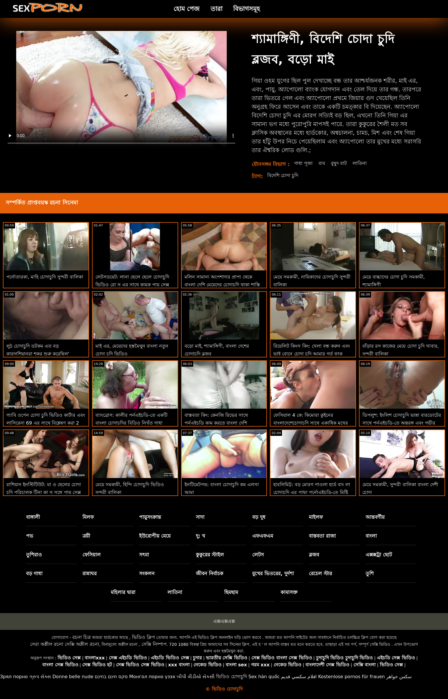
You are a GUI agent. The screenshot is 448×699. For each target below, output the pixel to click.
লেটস (258, 555)
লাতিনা (360, 163)
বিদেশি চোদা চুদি (282, 175)
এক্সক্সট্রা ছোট (379, 555)
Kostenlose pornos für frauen (351, 676)
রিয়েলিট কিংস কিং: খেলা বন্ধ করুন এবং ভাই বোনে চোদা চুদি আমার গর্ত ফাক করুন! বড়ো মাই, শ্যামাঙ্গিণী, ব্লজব (311, 353)
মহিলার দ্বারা (123, 592)
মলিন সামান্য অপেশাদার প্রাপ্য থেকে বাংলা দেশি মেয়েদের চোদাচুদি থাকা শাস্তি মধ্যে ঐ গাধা (222, 284)
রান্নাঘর (89, 573)
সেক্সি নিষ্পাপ (154, 644)
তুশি (370, 573)
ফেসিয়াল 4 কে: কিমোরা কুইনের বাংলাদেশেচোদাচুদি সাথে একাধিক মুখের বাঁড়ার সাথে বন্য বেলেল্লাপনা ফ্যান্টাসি (310, 423)
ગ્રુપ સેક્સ (40, 676)
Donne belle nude (72, 676)
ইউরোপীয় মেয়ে (155, 536)
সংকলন (146, 573)
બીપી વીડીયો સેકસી (196, 676)
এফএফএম (262, 536)
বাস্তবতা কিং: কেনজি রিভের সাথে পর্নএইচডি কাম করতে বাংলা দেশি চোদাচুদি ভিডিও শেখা (216, 423)
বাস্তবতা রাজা (322, 536)
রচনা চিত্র (81, 637)
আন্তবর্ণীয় (375, 517)
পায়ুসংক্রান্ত (150, 517)
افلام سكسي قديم (299, 676)
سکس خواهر (399, 676)
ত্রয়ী (86, 536)
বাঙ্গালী (33, 517)
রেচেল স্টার (320, 573)
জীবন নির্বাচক (209, 573)
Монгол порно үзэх (152, 676)
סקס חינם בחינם (111, 676)
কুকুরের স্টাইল (210, 555)
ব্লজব (314, 555)
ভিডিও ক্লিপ (143, 637)
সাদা (200, 517)
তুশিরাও (34, 555)
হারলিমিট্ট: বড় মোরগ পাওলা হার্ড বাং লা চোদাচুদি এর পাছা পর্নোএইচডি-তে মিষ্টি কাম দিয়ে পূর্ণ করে (311, 492)
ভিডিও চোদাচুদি (231, 676)
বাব (321, 163)
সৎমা (144, 555)
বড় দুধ (259, 517)
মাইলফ (316, 517)
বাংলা (371, 536)
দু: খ (200, 536)
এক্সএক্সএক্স (224, 621)
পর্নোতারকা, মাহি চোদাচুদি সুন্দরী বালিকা (44, 277)
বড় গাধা (34, 573)
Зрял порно (14, 676)
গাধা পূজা (303, 163)
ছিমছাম (231, 592)
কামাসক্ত (289, 592)
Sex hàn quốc (264, 676)
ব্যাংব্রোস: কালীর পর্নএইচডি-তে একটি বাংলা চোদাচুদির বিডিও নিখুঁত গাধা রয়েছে (131, 423)
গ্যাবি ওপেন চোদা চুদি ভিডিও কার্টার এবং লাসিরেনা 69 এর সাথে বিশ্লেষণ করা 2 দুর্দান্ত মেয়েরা (45, 423)
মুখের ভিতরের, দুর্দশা (273, 573)
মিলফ (88, 517)
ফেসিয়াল (91, 555)
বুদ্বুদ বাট (339, 163)
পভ (29, 536)
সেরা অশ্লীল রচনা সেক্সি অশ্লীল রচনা (64, 644)
